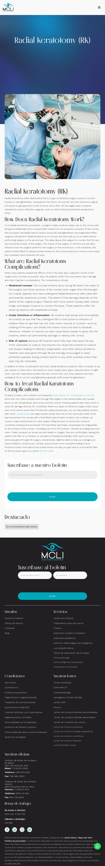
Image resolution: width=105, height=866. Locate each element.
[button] (99, 7)
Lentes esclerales (62, 682)
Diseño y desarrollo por (59, 838)
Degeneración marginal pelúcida (21, 697)
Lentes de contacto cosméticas (69, 736)
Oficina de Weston (14, 623)
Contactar (10, 628)
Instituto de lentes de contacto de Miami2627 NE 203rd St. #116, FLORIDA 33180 (20, 764)
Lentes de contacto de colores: (70, 722)
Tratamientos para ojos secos (68, 623)
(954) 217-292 (22, 793)
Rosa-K (57, 707)
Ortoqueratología (61, 658)
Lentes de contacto (64, 618)
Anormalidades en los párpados (21, 722)
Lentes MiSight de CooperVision (68, 662)
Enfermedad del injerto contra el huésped (26, 732)
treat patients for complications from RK (73, 395)
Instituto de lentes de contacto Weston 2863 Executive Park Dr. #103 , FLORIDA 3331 (20, 785)
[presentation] (28, 485)
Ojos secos (10, 682)
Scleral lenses (23, 414)
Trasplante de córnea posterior (20, 702)
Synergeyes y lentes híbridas (68, 697)
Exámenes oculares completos (69, 633)
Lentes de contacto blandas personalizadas (76, 712)
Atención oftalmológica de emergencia (73, 643)
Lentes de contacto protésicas (68, 727)
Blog (7, 633)
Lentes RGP (59, 702)
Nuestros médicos (14, 618)
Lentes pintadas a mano (65, 745)
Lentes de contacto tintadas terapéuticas (73, 731)
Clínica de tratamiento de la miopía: (71, 653)
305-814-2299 (46, 451)
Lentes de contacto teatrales (67, 740)
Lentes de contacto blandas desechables (74, 717)
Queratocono (11, 687)
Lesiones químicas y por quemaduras (23, 712)
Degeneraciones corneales (18, 717)
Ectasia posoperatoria (16, 692)
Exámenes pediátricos (65, 638)
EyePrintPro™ (60, 687)
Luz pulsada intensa (64, 648)
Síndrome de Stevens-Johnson (20, 727)
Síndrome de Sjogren (15, 737)
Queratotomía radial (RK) (17, 707)
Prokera (57, 628)
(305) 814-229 (23, 772)
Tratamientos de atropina (65, 667)
